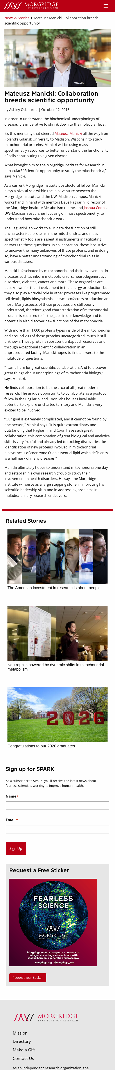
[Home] (30, 6)
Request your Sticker (28, 977)
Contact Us (23, 1058)
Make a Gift (24, 1050)
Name (12, 796)
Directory (22, 1041)
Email (12, 820)
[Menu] (106, 6)
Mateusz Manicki (69, 133)
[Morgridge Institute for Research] (45, 1027)
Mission (20, 1033)
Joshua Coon (94, 207)
